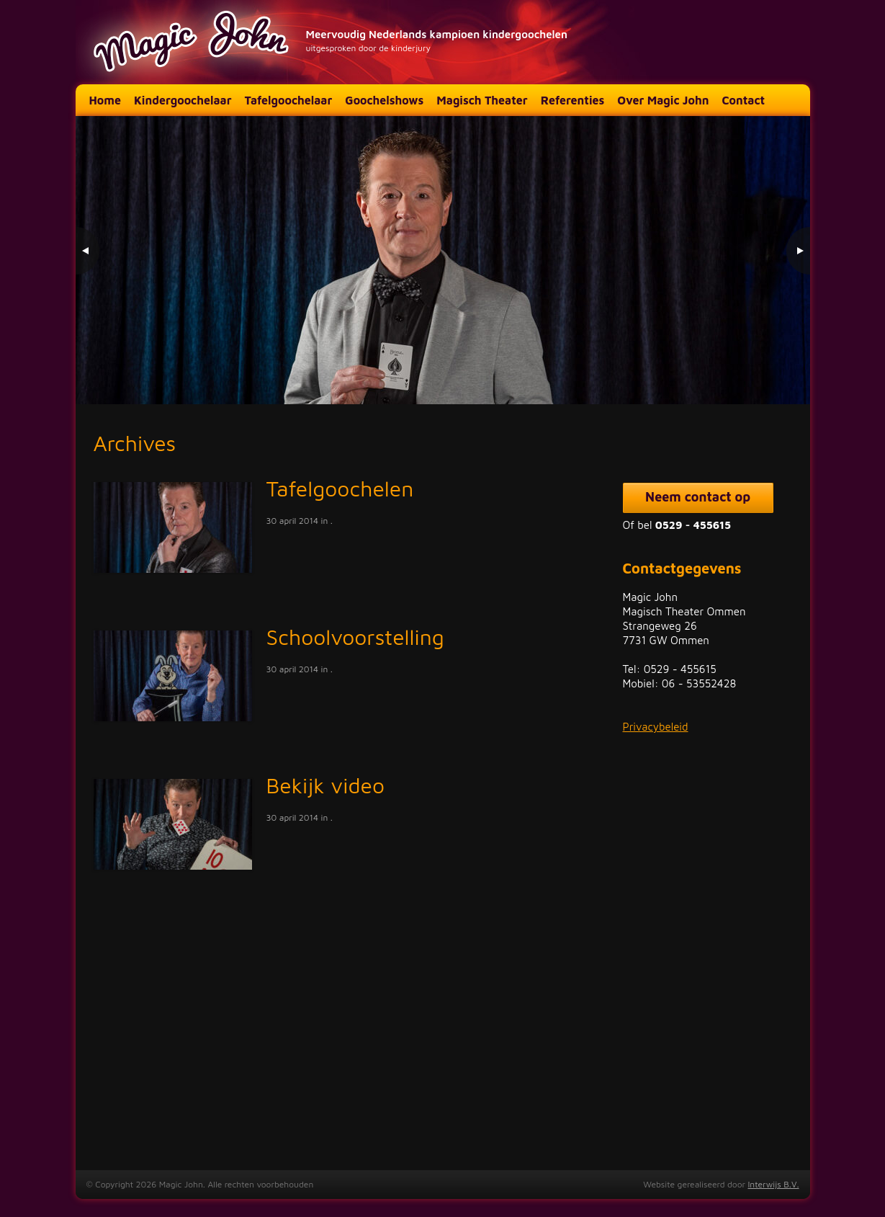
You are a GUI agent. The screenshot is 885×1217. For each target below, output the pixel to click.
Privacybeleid (655, 727)
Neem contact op (697, 496)
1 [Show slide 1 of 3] (749, 375)
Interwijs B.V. (773, 1184)
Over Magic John (663, 100)
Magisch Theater (481, 100)
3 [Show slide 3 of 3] (786, 375)
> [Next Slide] (797, 251)
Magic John (193, 42)
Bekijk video (325, 785)
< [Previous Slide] (88, 251)
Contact (743, 100)
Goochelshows (384, 100)
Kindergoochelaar (183, 100)
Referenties (573, 100)
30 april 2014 (292, 520)
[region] (443, 260)
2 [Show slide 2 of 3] (768, 375)
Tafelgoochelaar (289, 100)
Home (105, 100)
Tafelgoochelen (340, 488)
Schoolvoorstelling (355, 636)
